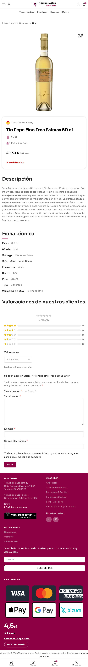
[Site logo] (44, 3)
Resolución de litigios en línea (60, 506)
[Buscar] (78, 4)
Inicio (5, 23)
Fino (34, 23)
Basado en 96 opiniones (17, 638)
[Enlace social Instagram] (56, 519)
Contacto (9, 537)
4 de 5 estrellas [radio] (33, 391)
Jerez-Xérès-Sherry (21, 261)
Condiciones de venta (57, 487)
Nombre (9, 428)
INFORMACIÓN (12, 527)
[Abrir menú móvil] (3, 4)
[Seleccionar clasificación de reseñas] (18, 360)
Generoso (24, 23)
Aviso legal (51, 483)
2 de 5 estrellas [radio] (28, 391)
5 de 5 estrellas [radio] (35, 391)
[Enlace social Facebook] (49, 519)
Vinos (13, 23)
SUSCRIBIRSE (45, 568)
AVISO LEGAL (53, 478)
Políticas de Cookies (56, 497)
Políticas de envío (54, 502)
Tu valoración (12, 396)
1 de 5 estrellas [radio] (26, 391)
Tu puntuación (13, 391)
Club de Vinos (11, 541)
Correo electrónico (16, 441)
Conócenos (10, 532)
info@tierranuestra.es (15, 507)
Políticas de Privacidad (57, 492)
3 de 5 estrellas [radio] (31, 391)
